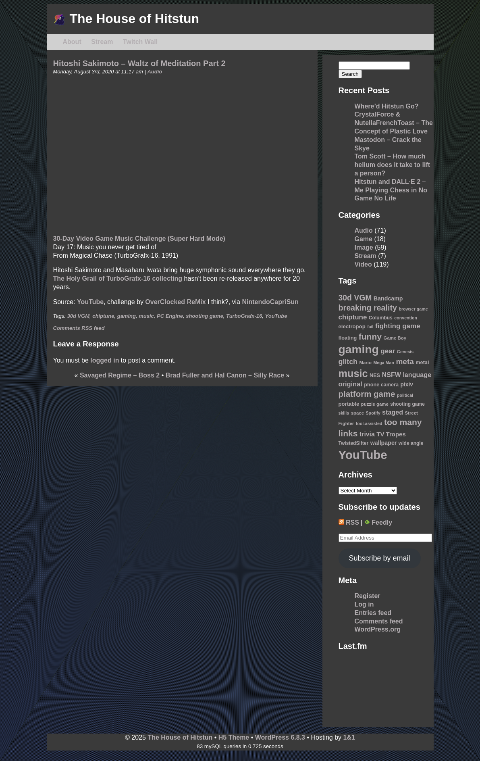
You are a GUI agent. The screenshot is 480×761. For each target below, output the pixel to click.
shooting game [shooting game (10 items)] (407, 404)
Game (363, 239)
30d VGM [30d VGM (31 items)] (355, 297)
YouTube (90, 301)
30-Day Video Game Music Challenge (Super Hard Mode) (139, 238)
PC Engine (170, 316)
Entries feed (373, 612)
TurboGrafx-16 (244, 316)
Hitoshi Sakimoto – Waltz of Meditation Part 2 (139, 63)
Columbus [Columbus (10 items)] (381, 318)
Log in (364, 604)
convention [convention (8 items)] (405, 317)
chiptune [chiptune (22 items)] (353, 317)
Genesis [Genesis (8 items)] (405, 351)
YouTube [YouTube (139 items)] (363, 454)
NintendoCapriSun (270, 301)
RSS (349, 522)
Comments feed (379, 621)
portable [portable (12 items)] (349, 404)
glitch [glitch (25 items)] (348, 362)
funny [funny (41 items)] (370, 336)
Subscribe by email (379, 558)
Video (363, 264)
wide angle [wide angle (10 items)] (411, 443)
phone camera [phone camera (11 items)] (381, 385)
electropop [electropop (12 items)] (352, 326)
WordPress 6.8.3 (280, 737)
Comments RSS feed (79, 328)
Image (364, 247)
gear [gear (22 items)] (387, 351)
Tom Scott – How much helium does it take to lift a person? (392, 165)
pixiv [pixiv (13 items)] (407, 385)
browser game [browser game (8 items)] (413, 308)
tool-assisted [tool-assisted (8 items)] (369, 423)
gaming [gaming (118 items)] (359, 349)
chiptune (103, 316)
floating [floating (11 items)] (348, 338)
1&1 (349, 737)
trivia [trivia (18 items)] (367, 434)
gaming (126, 316)
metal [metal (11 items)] (422, 362)
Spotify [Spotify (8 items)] (373, 413)
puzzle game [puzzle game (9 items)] (375, 404)
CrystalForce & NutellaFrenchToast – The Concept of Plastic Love (394, 123)
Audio (154, 72)
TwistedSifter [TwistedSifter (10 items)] (354, 443)
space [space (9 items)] (357, 413)
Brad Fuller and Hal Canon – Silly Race (225, 375)
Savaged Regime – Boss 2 (120, 375)
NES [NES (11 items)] (375, 375)
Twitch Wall (140, 41)
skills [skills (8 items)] (344, 413)
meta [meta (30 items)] (405, 361)
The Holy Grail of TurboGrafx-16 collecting (118, 278)
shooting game (204, 316)
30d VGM (78, 316)
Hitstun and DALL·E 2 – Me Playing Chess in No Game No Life (391, 190)
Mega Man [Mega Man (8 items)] (383, 362)
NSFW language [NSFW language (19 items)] (407, 374)
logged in (104, 360)
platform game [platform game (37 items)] (367, 393)
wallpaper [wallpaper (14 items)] (383, 443)
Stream (102, 41)
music (146, 316)
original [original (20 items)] (350, 384)
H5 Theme (233, 737)
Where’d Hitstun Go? (387, 106)
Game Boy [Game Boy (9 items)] (395, 338)
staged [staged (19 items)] (392, 412)
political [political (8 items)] (405, 395)
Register (367, 595)
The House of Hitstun (126, 18)
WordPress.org (378, 629)
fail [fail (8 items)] (370, 326)
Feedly (378, 522)
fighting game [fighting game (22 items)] (397, 326)
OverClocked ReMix (175, 301)
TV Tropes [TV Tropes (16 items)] (391, 434)
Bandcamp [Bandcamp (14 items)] (388, 298)
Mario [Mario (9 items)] (365, 362)
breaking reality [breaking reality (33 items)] (368, 307)
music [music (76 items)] (353, 373)
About (72, 41)
